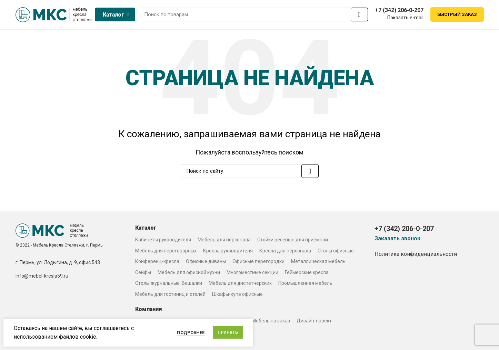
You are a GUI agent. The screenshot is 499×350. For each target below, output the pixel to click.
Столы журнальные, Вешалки (168, 283)
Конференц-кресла (157, 261)
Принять (228, 332)
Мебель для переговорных (166, 250)
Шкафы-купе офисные (237, 294)
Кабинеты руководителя (163, 239)
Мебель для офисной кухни (189, 272)
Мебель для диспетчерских (240, 283)
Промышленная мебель (305, 283)
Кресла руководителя (228, 250)
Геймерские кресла (307, 272)
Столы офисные (336, 250)
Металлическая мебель (318, 261)
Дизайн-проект (314, 320)
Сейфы (143, 272)
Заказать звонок (397, 239)
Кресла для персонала (285, 250)
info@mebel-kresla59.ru (42, 276)
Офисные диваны (206, 261)
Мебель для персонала (224, 239)
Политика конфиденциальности (416, 254)
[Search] (253, 15)
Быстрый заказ (457, 14)
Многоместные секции (252, 272)
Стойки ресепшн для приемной (292, 239)
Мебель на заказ (271, 320)
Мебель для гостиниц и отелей (170, 294)
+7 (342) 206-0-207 (399, 10)
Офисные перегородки (258, 261)
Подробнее (190, 332)
